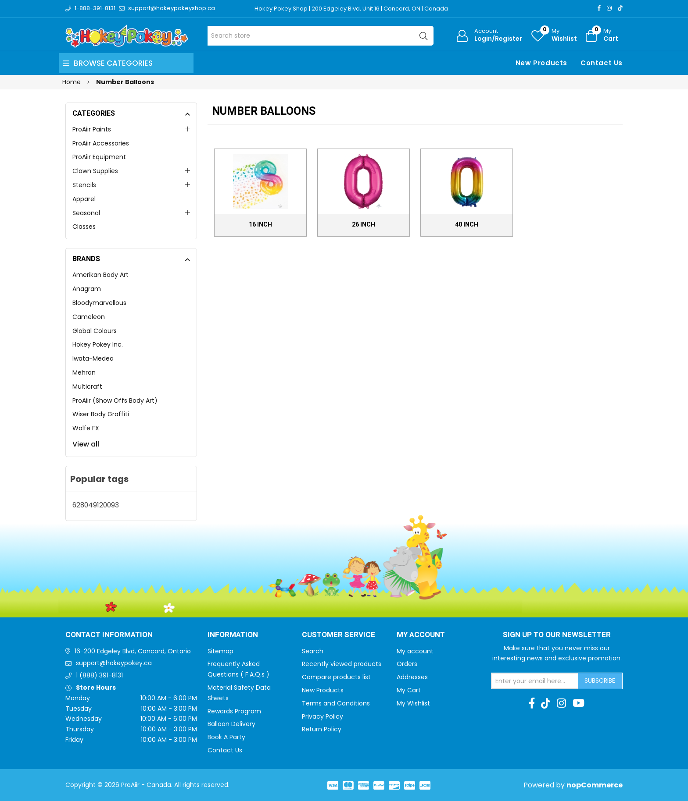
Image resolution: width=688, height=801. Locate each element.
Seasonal (86, 213)
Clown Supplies (95, 171)
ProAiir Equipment (99, 156)
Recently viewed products (341, 663)
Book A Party (226, 737)
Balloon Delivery (231, 723)
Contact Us (601, 62)
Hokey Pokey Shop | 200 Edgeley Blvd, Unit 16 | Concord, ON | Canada (351, 8)
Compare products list (336, 677)
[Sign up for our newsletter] (534, 681)
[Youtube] (578, 703)
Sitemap (220, 651)
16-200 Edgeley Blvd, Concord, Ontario (133, 651)
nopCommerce (594, 785)
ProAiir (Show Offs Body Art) (115, 400)
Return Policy (321, 729)
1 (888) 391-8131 (99, 675)
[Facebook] (599, 8)
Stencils (84, 185)
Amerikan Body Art (100, 274)
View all (85, 444)
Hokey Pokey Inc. (97, 344)
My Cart (409, 690)
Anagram (86, 288)
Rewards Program (234, 711)
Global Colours (94, 330)
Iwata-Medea (93, 358)
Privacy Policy (322, 716)
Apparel (84, 199)
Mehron (84, 372)
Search (312, 651)
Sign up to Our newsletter (557, 635)
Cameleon (88, 316)
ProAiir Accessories (100, 143)
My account (415, 651)
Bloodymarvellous (99, 302)
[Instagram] (609, 8)
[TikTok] (620, 8)
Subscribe (599, 680)
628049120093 (95, 505)
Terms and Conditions (336, 703)
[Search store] (321, 36)
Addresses (412, 677)
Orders (407, 663)
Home (71, 82)
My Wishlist (413, 703)
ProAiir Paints (91, 129)
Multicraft (87, 386)
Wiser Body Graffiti (100, 414)
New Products (541, 62)
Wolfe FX (85, 428)
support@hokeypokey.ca (114, 663)
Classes (84, 226)
